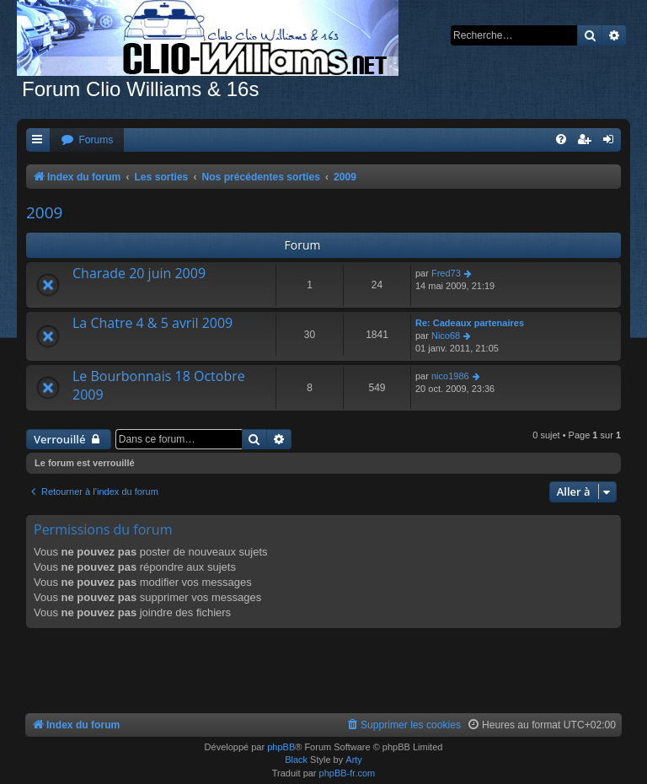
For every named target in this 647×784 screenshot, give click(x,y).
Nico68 (445, 335)
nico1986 (450, 376)
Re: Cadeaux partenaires (469, 323)
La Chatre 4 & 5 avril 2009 (152, 323)
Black (296, 759)
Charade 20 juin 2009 (139, 273)
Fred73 (446, 273)
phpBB (281, 747)
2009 (44, 212)
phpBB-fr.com (347, 773)
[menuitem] (86, 140)
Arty (353, 759)
